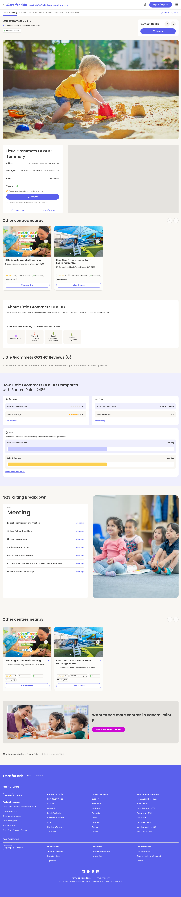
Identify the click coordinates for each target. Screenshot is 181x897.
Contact (39, 776)
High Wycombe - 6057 (147, 799)
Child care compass (12, 816)
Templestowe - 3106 (146, 808)
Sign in (19, 795)
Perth (94, 817)
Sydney (95, 799)
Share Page (17, 210)
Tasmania (51, 831)
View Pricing (100, 420)
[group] (27, 241)
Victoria (50, 803)
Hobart (95, 831)
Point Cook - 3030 (145, 831)
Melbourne (97, 803)
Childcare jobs (143, 851)
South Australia (54, 813)
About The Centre (36, 12)
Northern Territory (55, 827)
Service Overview (55, 851)
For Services (11, 839)
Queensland (52, 808)
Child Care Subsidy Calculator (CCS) (19, 806)
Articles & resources (101, 851)
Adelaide (96, 813)
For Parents (11, 787)
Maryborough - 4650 (146, 827)
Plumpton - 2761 (144, 813)
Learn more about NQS (15, 472)
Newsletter (97, 856)
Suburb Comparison (54, 12)
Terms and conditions (81, 878)
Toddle (140, 860)
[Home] (4, 754)
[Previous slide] (8, 241)
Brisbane (96, 808)
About (29, 776)
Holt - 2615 (141, 817)
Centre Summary (10, 12)
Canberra (96, 822)
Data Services (53, 856)
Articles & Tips (9, 825)
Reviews (22, 12)
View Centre (27, 285)
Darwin (95, 827)
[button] (18, 253)
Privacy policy (103, 878)
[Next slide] (46, 241)
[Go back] (4, 4)
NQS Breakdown (72, 12)
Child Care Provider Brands (15, 830)
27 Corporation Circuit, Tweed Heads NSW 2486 (75, 267)
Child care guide (10, 820)
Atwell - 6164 (143, 803)
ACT (49, 822)
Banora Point (33, 754)
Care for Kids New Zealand (149, 856)
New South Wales (16, 754)
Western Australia (55, 817)
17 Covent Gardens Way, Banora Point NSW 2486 (24, 264)
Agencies (51, 860)
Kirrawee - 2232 (144, 822)
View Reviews (11, 420)
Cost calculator (10, 811)
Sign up (8, 795)
